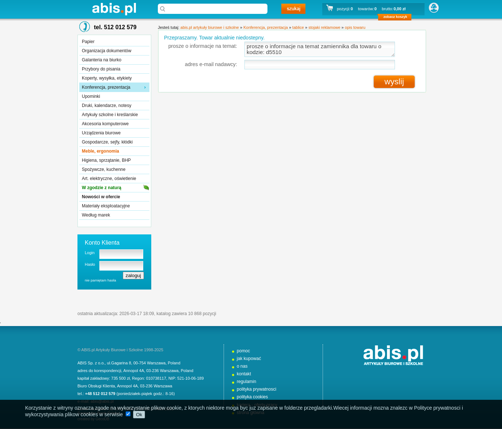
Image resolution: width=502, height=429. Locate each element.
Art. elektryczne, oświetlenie (109, 178)
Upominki (91, 96)
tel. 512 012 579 (115, 27)
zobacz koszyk (397, 18)
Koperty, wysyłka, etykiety (107, 78)
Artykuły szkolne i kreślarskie (110, 114)
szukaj (293, 9)
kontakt (244, 373)
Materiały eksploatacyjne (106, 205)
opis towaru (355, 27)
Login (90, 252)
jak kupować (249, 358)
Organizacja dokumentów (106, 50)
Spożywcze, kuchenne (103, 169)
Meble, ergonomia (100, 151)
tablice (298, 27)
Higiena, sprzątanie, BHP (106, 160)
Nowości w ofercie (101, 196)
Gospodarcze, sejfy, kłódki (107, 142)
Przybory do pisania (101, 69)
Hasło (90, 264)
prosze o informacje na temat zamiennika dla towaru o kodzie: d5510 (319, 49)
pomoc (243, 350)
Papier (88, 41)
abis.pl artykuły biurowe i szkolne (114, 9)
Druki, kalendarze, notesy (106, 105)
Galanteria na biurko (101, 59)
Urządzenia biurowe (101, 132)
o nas (242, 366)
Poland (174, 363)
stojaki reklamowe (324, 27)
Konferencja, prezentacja (106, 87)
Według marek (96, 215)
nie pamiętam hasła (100, 280)
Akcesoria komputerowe (105, 123)
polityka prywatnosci (256, 389)
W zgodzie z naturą (101, 187)
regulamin (246, 381)
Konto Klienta (102, 243)
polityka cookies (252, 396)
